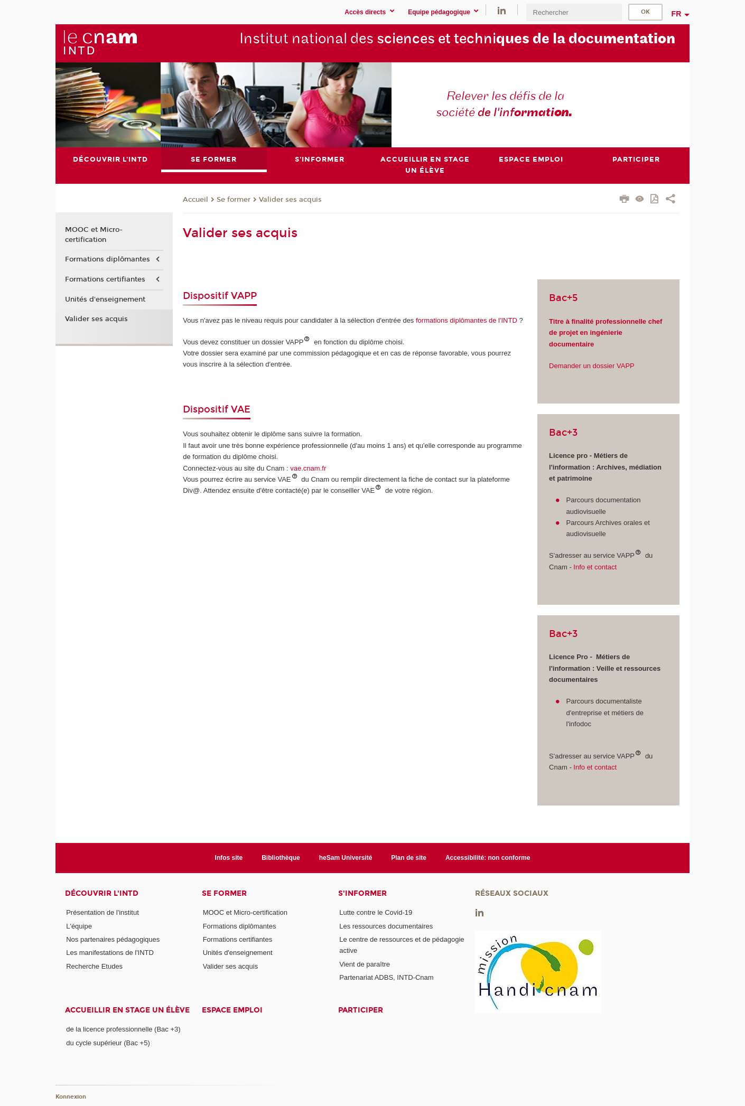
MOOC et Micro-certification (94, 235)
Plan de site (408, 857)
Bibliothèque (281, 857)
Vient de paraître (364, 964)
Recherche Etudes (94, 966)
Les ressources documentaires (386, 926)
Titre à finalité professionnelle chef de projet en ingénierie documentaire (605, 332)
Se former (233, 199)
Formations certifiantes (105, 279)
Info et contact (594, 567)
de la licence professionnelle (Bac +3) (123, 1030)
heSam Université (346, 857)
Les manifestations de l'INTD (110, 953)
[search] (573, 12)
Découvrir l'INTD (101, 893)
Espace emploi (232, 1010)
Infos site (229, 857)
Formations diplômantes (107, 259)
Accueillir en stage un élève (127, 1010)
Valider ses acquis (290, 199)
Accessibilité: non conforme (487, 857)
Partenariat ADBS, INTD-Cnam (386, 977)
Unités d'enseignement (105, 299)
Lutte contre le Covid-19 (375, 913)
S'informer (362, 893)
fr (677, 14)
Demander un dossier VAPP (592, 366)
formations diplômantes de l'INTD (465, 320)
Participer (360, 1010)
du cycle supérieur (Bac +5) (108, 1043)
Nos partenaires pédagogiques (113, 939)
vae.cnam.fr (308, 468)
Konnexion (70, 1096)
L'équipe (79, 926)
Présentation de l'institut (102, 913)
